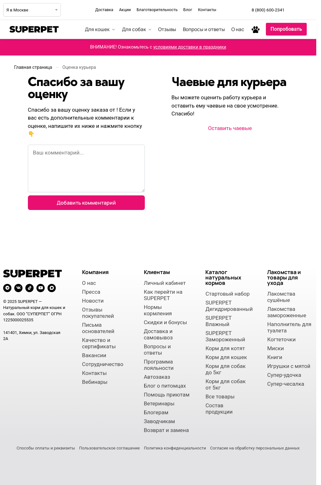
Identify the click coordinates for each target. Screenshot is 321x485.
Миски (275, 348)
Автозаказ (157, 377)
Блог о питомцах (165, 386)
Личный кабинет (165, 283)
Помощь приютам (167, 394)
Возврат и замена (166, 430)
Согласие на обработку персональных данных (255, 448)
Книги (274, 357)
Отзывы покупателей (98, 312)
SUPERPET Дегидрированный (228, 305)
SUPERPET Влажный (218, 321)
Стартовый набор (227, 294)
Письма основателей (98, 328)
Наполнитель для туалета (289, 327)
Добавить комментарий (86, 202)
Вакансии (94, 355)
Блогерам (156, 412)
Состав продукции (219, 408)
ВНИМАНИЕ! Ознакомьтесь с (158, 47)
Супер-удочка (284, 375)
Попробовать (286, 29)
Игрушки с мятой (288, 366)
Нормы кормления (158, 310)
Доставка (104, 9)
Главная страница (33, 67)
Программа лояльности (159, 364)
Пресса (91, 292)
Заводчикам (159, 421)
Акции (125, 9)
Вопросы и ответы (157, 349)
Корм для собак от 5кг (225, 384)
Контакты (207, 9)
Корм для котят (225, 348)
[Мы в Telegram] (294, 10)
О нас (89, 283)
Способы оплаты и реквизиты (45, 448)
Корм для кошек (226, 357)
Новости (93, 301)
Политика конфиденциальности (175, 448)
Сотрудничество (102, 364)
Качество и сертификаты (99, 343)
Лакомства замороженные (286, 312)
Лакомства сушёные (281, 297)
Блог (187, 9)
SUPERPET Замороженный (225, 336)
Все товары (219, 396)
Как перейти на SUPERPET (163, 295)
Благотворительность (157, 9)
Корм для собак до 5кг (225, 369)
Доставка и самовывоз (158, 334)
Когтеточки (281, 339)
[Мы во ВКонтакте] (308, 10)
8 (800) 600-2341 (268, 9)
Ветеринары (159, 403)
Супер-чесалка (285, 384)
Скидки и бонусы (165, 322)
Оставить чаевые (230, 128)
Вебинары (94, 382)
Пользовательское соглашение (109, 448)
